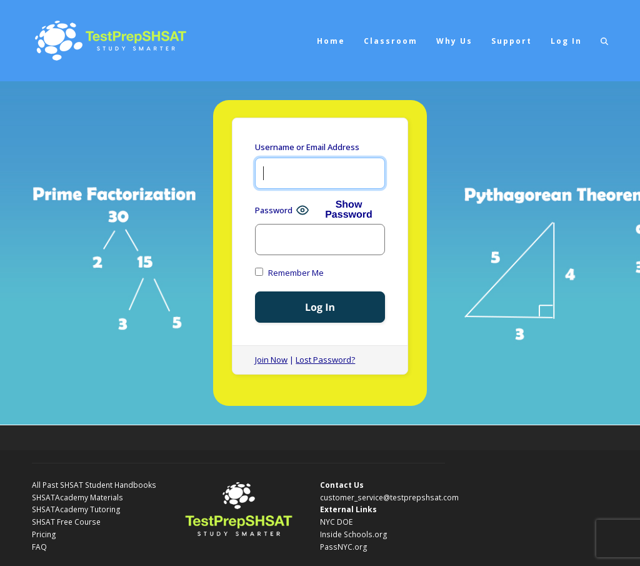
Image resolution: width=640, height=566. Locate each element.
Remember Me (289, 272)
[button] (604, 40)
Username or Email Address (307, 147)
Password (273, 210)
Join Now (271, 359)
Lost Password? (325, 359)
